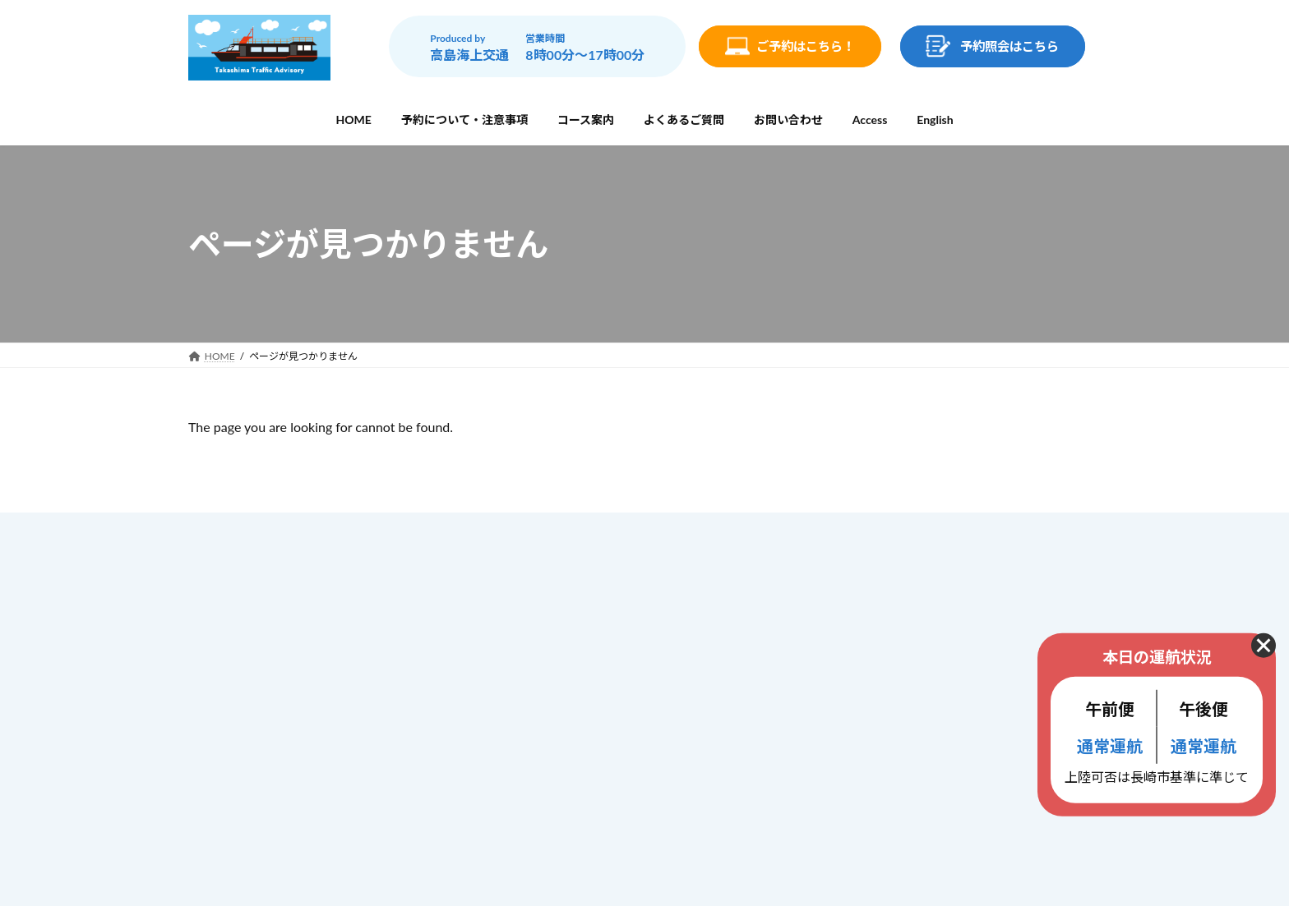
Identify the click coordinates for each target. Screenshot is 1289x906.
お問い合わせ (546, 708)
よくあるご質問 (552, 674)
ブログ (529, 774)
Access (530, 740)
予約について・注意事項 (575, 604)
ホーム (529, 570)
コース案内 (540, 639)
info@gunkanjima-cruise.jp (310, 755)
